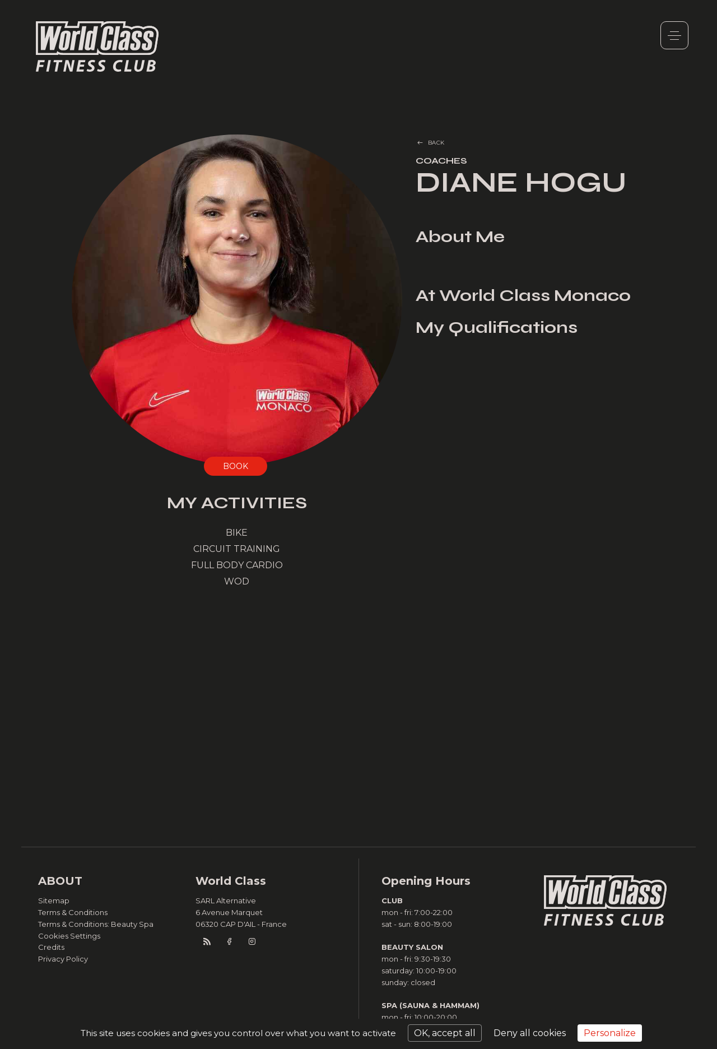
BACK (436, 142)
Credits (51, 947)
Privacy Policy (63, 958)
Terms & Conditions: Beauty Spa (95, 924)
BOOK (235, 466)
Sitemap (53, 900)
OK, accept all (445, 1033)
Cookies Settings (69, 935)
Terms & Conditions (73, 912)
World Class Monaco (97, 46)
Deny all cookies (529, 1033)
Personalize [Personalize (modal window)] (610, 1033)
